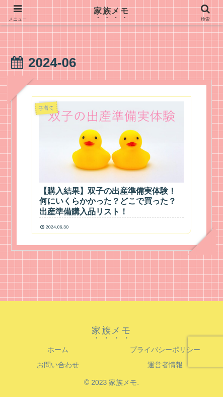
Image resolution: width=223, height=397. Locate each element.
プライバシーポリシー (165, 350)
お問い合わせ (58, 365)
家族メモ (111, 11)
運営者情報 (165, 365)
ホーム (57, 350)
